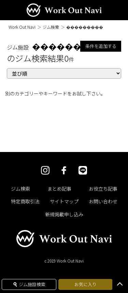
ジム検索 (51, 27)
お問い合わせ (103, 201)
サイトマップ (64, 201)
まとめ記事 (59, 188)
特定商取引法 (25, 201)
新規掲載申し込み (64, 214)
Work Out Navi (22, 27)
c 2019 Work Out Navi (64, 261)
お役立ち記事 (103, 188)
